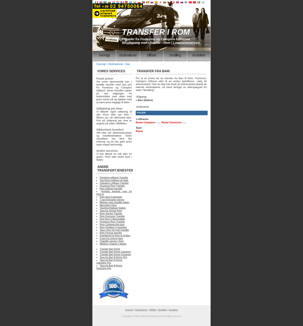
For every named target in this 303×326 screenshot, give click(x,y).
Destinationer (128, 55)
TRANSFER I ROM (156, 32)
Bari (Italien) (145, 100)
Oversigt (104, 55)
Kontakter (198, 55)
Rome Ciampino (145, 122)
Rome (139, 131)
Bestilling (175, 55)
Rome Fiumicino (171, 122)
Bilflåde (151, 55)
